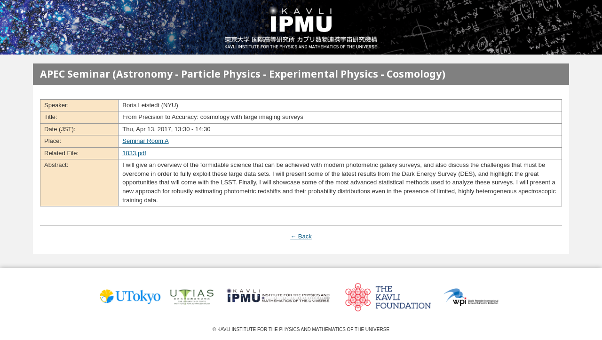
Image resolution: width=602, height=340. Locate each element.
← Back (301, 236)
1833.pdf (134, 153)
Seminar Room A (145, 140)
